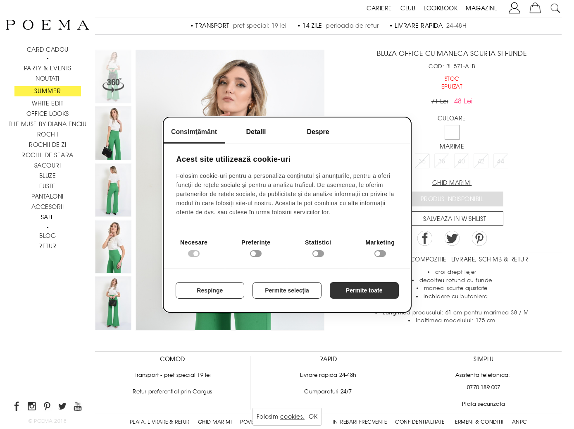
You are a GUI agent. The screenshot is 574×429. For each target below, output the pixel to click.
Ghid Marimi (215, 422)
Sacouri (47, 165)
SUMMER (47, 91)
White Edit (47, 103)
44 (500, 161)
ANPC (519, 422)
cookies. (292, 416)
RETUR (47, 246)
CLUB (407, 8)
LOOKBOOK (440, 8)
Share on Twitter (452, 238)
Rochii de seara (47, 155)
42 (481, 161)
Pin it (479, 238)
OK (313, 416)
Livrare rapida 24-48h (328, 375)
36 (422, 161)
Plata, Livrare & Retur (160, 422)
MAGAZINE (482, 8)
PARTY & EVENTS (47, 68)
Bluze (47, 176)
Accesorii (47, 207)
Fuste (47, 186)
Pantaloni (47, 196)
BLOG (47, 235)
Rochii (47, 134)
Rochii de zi (47, 144)
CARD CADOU (48, 49)
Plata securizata (483, 404)
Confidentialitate (420, 422)
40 (461, 161)
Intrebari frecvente (360, 422)
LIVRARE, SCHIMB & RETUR (490, 259)
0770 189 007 (483, 387)
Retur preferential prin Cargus (172, 391)
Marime (452, 146)
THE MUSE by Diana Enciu (48, 124)
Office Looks (47, 113)
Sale (48, 217)
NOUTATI (48, 78)
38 (441, 161)
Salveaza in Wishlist (454, 219)
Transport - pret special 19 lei (172, 375)
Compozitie (428, 259)
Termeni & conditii (478, 422)
